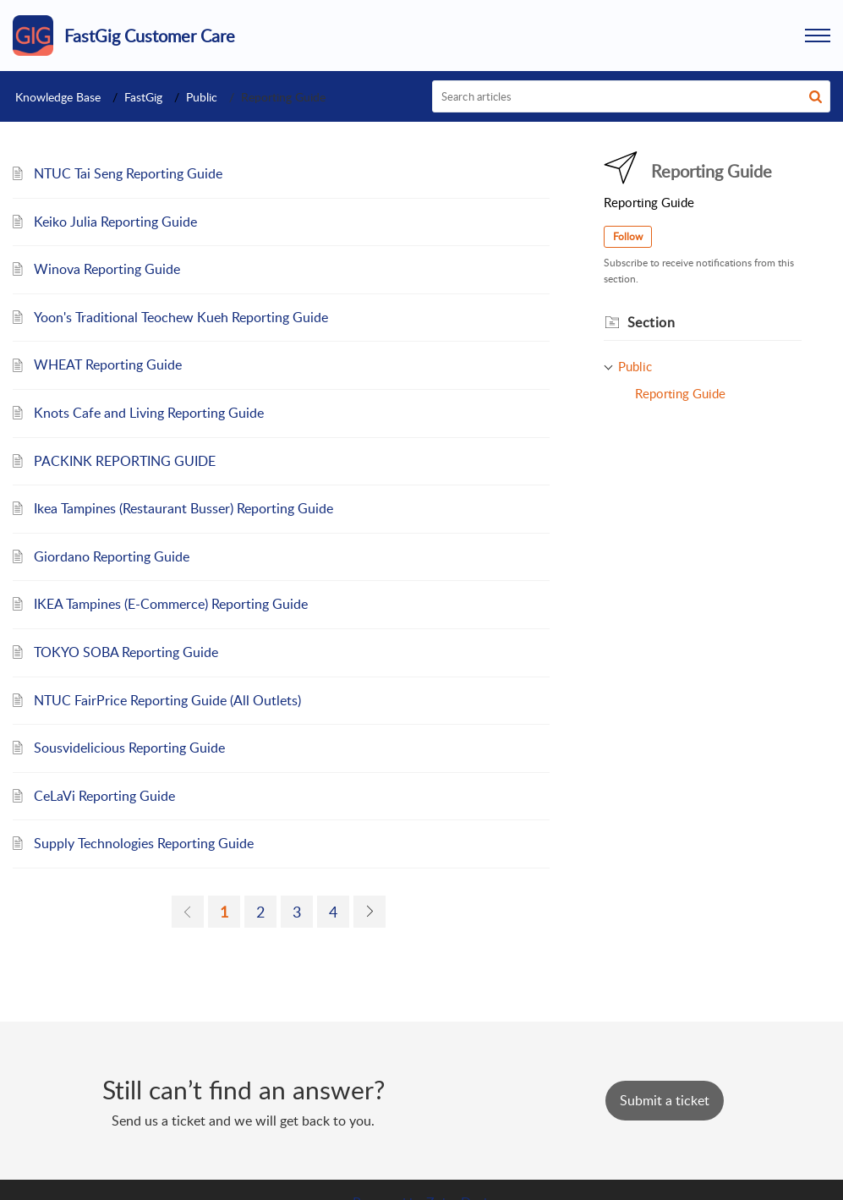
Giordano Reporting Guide (111, 556)
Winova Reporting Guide (107, 269)
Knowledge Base (58, 97)
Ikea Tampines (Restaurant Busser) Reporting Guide (183, 508)
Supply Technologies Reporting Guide (144, 843)
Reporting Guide (680, 393)
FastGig (143, 97)
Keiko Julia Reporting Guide (115, 221)
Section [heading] (651, 322)
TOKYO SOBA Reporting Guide (126, 652)
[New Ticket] (664, 1100)
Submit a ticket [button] (664, 1100)
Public (201, 97)
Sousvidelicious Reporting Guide (129, 747)
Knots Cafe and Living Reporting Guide (149, 412)
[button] (817, 35)
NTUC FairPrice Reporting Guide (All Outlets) (167, 700)
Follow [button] (628, 236)
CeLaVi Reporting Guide (104, 795)
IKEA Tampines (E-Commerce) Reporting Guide (171, 604)
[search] (631, 96)
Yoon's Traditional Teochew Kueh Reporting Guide (181, 317)
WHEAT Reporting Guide (108, 364)
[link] (188, 912)
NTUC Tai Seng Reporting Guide (128, 173)
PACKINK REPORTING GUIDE (125, 461)
